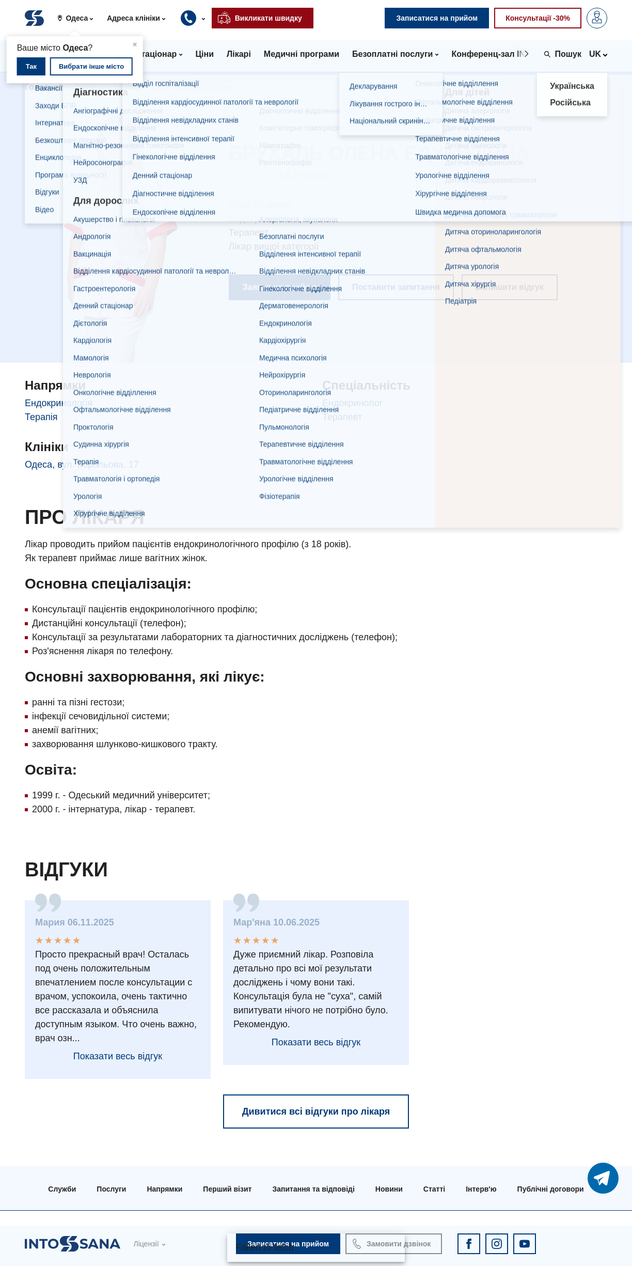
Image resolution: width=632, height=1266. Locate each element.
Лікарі (86, 87)
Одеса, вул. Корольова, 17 (82, 464)
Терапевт (342, 417)
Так (31, 66)
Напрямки (164, 1189)
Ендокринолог (352, 403)
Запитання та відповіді (313, 1189)
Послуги (111, 1189)
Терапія (41, 417)
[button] (79, 18)
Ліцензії (146, 1244)
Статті (434, 1189)
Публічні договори (550, 1189)
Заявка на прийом (280, 287)
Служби (62, 1189)
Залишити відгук (510, 287)
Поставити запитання (396, 287)
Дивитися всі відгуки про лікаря (316, 1111)
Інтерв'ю (481, 1189)
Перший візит (227, 1189)
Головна (42, 87)
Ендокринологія (58, 403)
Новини (389, 1189)
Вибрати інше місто (91, 66)
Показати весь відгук (117, 1056)
